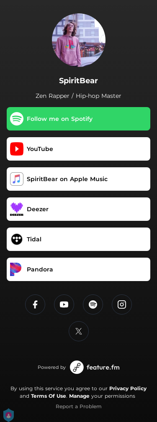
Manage (79, 396)
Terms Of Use (48, 396)
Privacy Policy (128, 388)
